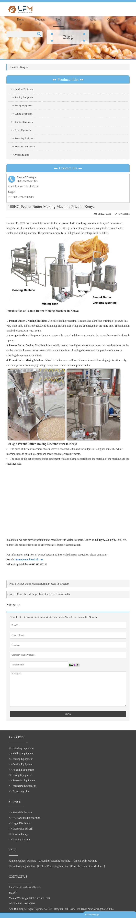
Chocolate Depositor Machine (87, 866)
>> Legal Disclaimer (20, 823)
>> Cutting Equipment (21, 114)
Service (75, 21)
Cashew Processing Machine (53, 866)
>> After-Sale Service (20, 812)
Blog (58, 21)
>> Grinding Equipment (22, 89)
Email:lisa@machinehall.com (23, 186)
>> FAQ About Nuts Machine (24, 817)
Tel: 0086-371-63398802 (21, 197)
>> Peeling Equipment (21, 105)
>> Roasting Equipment (22, 122)
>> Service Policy (18, 834)
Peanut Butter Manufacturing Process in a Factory (43, 583)
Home (20, 21)
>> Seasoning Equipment (23, 138)
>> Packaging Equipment (23, 146)
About (93, 21)
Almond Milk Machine (85, 860)
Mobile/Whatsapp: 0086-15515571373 (29, 898)
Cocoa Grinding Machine (22, 866)
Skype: (11, 192)
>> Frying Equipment (21, 130)
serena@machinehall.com (29, 559)
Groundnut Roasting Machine (54, 860)
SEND (68, 714)
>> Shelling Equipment (22, 97)
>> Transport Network (20, 828)
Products (40, 21)
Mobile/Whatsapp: (68, 179)
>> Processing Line (20, 155)
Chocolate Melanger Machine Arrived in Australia (43, 594)
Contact (111, 21)
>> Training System (19, 839)
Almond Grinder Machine (22, 860)
